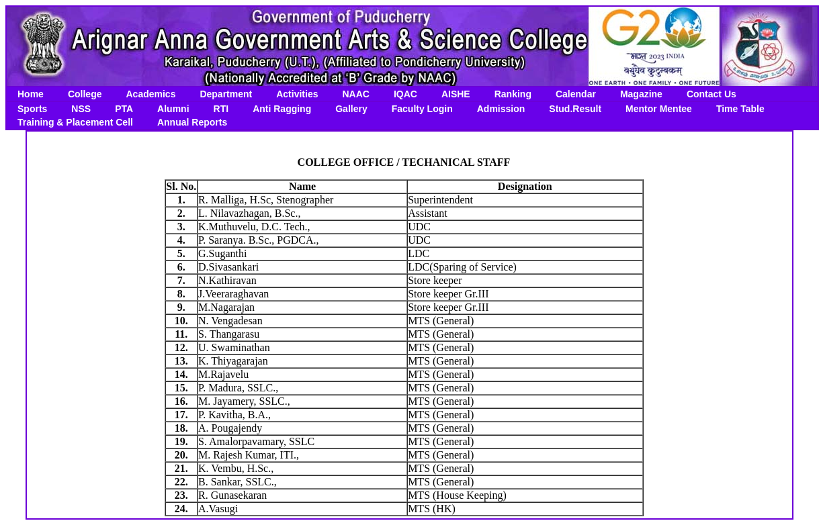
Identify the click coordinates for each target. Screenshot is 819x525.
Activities (297, 94)
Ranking (512, 94)
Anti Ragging (282, 108)
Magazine (641, 94)
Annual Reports (192, 122)
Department (226, 94)
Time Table (740, 108)
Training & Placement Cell (75, 122)
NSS (81, 108)
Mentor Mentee (659, 108)
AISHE (455, 94)
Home (30, 94)
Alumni (173, 108)
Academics (150, 94)
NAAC (355, 94)
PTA (124, 108)
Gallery (351, 108)
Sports (32, 108)
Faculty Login (422, 108)
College (85, 94)
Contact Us (711, 94)
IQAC (405, 94)
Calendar (576, 94)
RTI (221, 108)
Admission (501, 108)
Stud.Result (575, 108)
